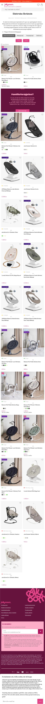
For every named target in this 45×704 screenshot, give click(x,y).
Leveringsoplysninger (30, 605)
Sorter (26, 40)
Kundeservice (4, 605)
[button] (2, 5)
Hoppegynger (29, 35)
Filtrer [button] (18, 40)
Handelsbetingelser (5, 610)
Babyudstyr (11, 18)
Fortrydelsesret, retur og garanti (8, 612)
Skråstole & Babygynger (20, 18)
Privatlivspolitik (28, 610)
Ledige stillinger (5, 615)
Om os (2, 617)
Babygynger (20, 35)
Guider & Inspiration (6, 607)
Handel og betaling (29, 607)
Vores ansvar (28, 615)
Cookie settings (28, 612)
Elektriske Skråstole (9, 35)
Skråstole (38, 35)
